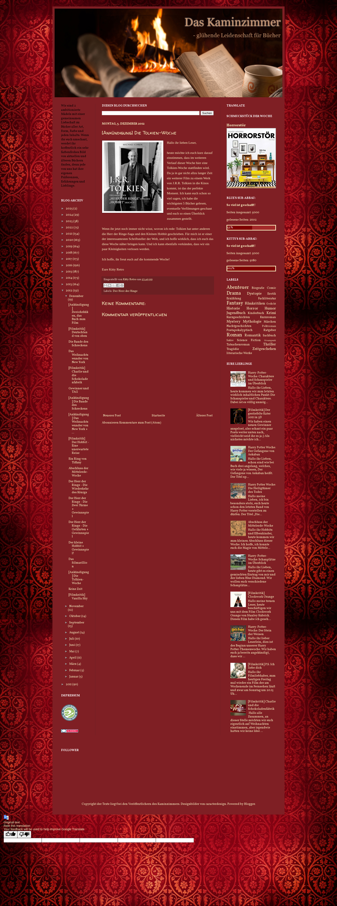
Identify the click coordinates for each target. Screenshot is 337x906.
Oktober (75, 616)
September (76, 623)
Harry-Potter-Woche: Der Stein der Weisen (259, 630)
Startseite (158, 416)
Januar (74, 677)
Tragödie (233, 349)
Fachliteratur (267, 299)
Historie (233, 308)
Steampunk (270, 340)
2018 (69, 253)
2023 (69, 221)
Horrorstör (236, 125)
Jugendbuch (236, 313)
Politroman (269, 326)
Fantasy (235, 303)
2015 (69, 272)
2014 (69, 278)
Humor (270, 308)
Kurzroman (268, 317)
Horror (252, 308)
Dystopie (254, 293)
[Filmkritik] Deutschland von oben (78, 332)
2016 (69, 265)
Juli (72, 639)
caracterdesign (216, 804)
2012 (69, 291)
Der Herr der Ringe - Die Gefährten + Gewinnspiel (79, 529)
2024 (70, 215)
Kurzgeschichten (238, 317)
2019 (69, 246)
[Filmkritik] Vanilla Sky (78, 597)
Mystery (233, 321)
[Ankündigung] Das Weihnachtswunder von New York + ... (79, 424)
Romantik (253, 335)
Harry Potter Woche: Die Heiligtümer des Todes (262, 488)
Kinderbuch (256, 313)
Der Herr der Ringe (125, 291)
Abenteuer (238, 287)
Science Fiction (249, 340)
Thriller (269, 344)
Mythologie (252, 321)
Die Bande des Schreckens (78, 344)
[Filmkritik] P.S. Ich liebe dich (261, 666)
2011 (69, 684)
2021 (69, 234)
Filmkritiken (255, 303)
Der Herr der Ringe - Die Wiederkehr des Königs (79, 486)
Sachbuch (269, 336)
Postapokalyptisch (240, 330)
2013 (69, 284)
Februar (74, 670)
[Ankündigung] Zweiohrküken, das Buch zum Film (79, 314)
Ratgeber (269, 330)
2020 (70, 240)
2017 (69, 259)
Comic (271, 288)
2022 (70, 228)
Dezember (76, 296)
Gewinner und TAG (79, 390)
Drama (234, 293)
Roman (234, 335)
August (74, 633)
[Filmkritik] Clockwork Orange (261, 595)
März (73, 664)
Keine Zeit (75, 589)
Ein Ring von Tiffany (78, 461)
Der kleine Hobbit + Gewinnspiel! (79, 548)
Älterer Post (204, 416)
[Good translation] (10, 834)
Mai (72, 651)
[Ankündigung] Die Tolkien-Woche (79, 577)
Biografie (258, 288)
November (76, 606)
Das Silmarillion (78, 563)
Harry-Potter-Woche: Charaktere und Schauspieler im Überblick (261, 378)
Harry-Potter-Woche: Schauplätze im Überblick (262, 559)
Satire (230, 340)
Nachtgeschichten (239, 326)
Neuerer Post (112, 416)
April (73, 658)
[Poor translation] (24, 834)
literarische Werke (239, 353)
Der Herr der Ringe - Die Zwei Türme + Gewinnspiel (79, 507)
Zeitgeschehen (264, 348)
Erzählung (234, 299)
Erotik (271, 294)
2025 (69, 209)
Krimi (271, 313)
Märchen (270, 322)
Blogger (249, 804)
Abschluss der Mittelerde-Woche (78, 472)
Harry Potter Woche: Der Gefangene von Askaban (262, 451)
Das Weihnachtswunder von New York (78, 356)
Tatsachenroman (238, 345)
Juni (72, 645)
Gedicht (271, 304)
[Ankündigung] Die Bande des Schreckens (79, 403)
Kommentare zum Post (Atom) (140, 423)
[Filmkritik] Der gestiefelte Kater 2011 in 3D (259, 413)
